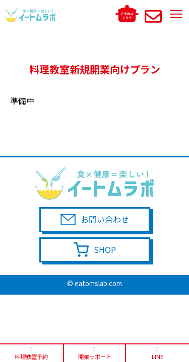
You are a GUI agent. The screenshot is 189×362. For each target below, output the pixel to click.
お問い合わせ (105, 219)
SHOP (105, 249)
